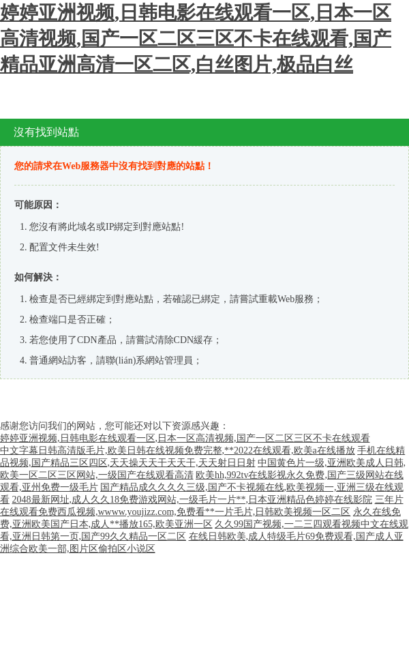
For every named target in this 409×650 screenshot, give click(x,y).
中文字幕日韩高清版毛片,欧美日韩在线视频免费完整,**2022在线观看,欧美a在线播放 (177, 450)
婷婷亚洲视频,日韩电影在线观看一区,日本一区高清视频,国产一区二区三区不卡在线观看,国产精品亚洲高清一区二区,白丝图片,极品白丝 (195, 38)
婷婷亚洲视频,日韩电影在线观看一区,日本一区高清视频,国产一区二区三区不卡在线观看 (185, 438)
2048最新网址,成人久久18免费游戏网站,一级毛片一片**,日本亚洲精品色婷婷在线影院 (192, 499)
